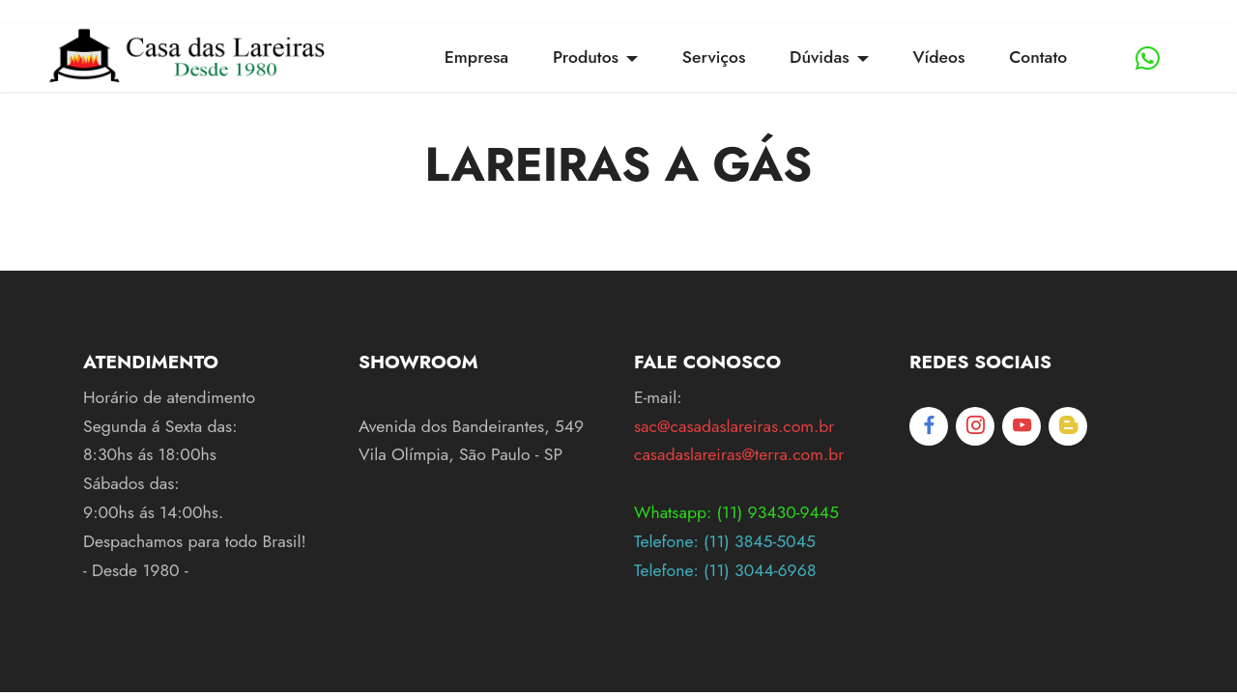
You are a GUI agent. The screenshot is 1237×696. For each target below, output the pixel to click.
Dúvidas (819, 57)
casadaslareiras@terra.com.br (739, 454)
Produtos (585, 57)
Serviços (714, 57)
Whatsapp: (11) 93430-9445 (736, 512)
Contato (1038, 57)
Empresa (476, 57)
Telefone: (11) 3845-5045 (725, 541)
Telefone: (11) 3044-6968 (725, 570)
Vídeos (938, 57)
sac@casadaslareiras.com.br (734, 426)
